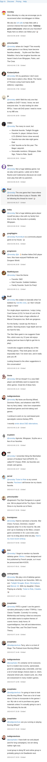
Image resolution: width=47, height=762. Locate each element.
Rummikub (20, 237)
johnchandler (12, 43)
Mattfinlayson (12, 272)
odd (8, 453)
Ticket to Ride (21, 479)
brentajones (12, 517)
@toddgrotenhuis (14, 645)
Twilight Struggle (17, 583)
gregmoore (11, 251)
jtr (8, 96)
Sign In (2, 1)
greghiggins (12, 233)
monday (10, 12)
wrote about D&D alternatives (26, 424)
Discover (10, 1)
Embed (23, 36)
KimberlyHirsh (13, 73)
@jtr (17, 254)
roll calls (19, 23)
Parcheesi (18, 482)
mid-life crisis (21, 303)
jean (9, 550)
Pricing (18, 1)
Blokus (22, 556)
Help (25, 1)
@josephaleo (12, 663)
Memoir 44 (15, 586)
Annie (9, 375)
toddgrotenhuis (13, 396)
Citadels (37, 589)
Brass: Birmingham (32, 583)
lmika (9, 210)
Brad (9, 189)
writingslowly (12, 574)
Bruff (9, 296)
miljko (9, 123)
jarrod (9, 476)
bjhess (10, 165)
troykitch (11, 435)
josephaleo (11, 603)
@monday (11, 46)
